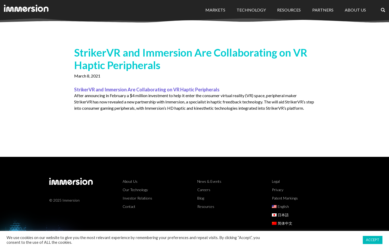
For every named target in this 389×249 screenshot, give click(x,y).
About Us (355, 9)
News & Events (209, 181)
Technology (251, 9)
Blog (200, 198)
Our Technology (135, 189)
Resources (289, 9)
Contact (129, 206)
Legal (276, 181)
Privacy (277, 189)
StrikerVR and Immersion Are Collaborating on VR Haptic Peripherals (147, 89)
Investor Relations (137, 198)
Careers (203, 189)
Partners (322, 9)
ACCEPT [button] (372, 240)
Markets (215, 9)
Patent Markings (285, 198)
